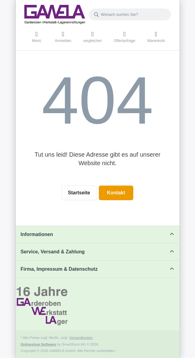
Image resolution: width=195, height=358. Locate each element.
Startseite (79, 192)
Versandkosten (80, 337)
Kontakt (116, 192)
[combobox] (130, 14)
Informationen (37, 234)
